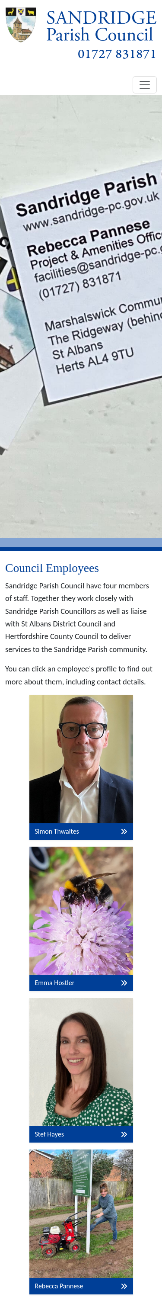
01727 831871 (117, 54)
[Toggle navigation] (145, 84)
